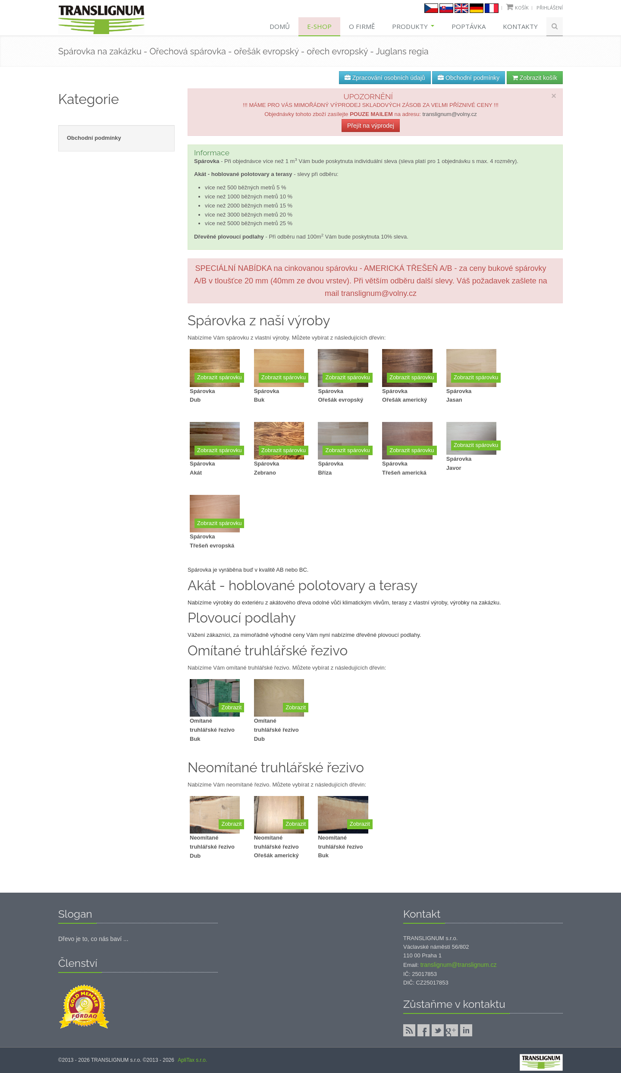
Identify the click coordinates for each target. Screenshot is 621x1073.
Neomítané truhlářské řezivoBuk (340, 846)
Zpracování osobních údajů (385, 77)
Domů (280, 26)
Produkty (413, 26)
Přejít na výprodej (370, 125)
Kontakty (520, 26)
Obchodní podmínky (468, 77)
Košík (522, 7)
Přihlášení (549, 7)
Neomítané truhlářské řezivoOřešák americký (276, 846)
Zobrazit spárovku (219, 377)
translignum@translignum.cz (458, 964)
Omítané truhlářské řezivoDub (276, 729)
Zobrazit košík (534, 77)
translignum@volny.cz (449, 114)
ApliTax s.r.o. (192, 1060)
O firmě (362, 26)
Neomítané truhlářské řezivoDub (212, 846)
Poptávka (469, 26)
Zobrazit (231, 707)
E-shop (319, 26)
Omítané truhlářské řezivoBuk (212, 729)
